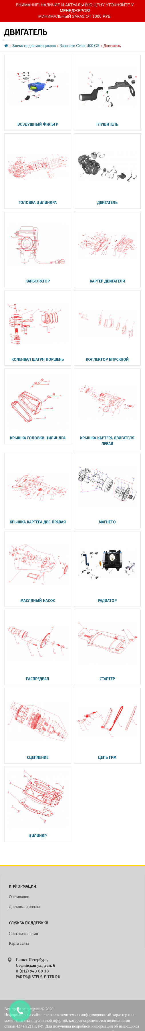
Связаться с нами (23, 933)
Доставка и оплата (24, 907)
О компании (19, 897)
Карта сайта (19, 943)
